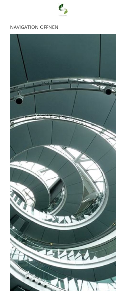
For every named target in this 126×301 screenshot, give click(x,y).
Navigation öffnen (34, 27)
